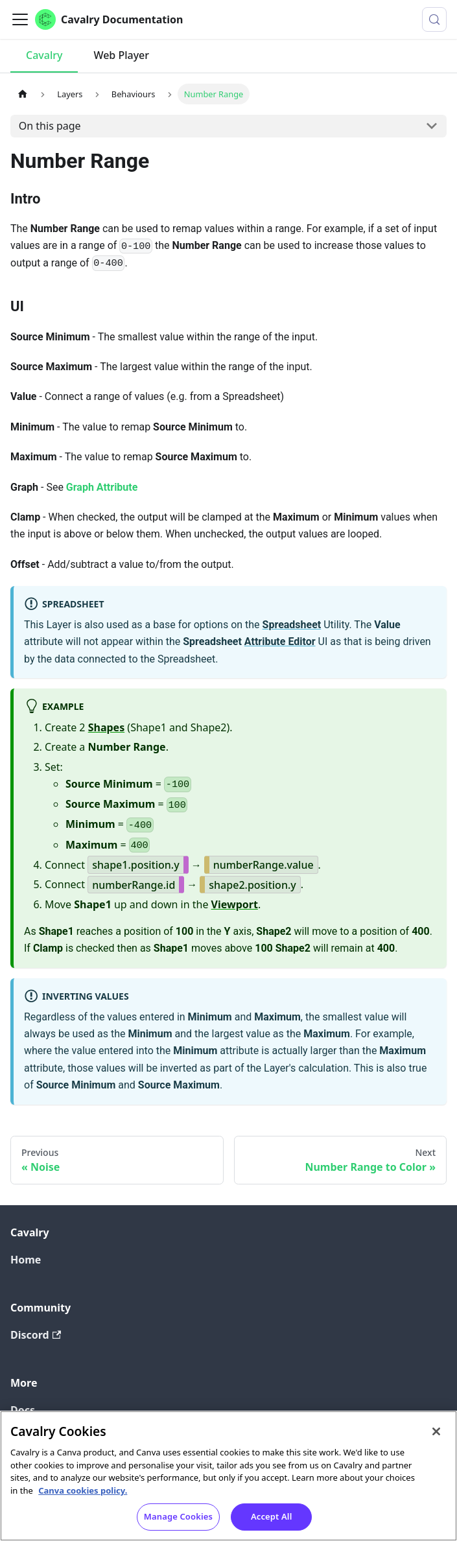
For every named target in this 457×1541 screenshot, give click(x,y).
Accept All (271, 1524)
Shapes (106, 727)
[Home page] (22, 94)
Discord (35, 1335)
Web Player (121, 55)
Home (25, 1260)
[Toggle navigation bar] (20, 19)
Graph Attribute (102, 487)
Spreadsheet (292, 624)
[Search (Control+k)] (434, 19)
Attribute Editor (280, 641)
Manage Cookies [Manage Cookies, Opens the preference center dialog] (178, 1524)
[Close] (436, 1439)
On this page (50, 126)
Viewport (234, 904)
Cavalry (44, 55)
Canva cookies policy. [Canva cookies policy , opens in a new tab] (82, 1497)
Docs (22, 1410)
